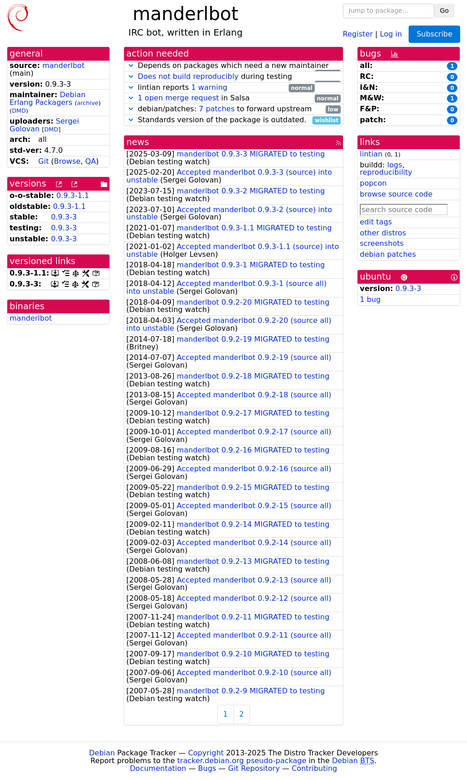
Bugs (207, 768)
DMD (19, 110)
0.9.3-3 (64, 217)
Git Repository (254, 768)
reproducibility (386, 172)
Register (358, 33)
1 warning (209, 87)
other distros (383, 233)
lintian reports (220, 88)
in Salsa (233, 98)
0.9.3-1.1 (73, 195)
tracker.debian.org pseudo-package (241, 760)
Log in (391, 33)
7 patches (217, 108)
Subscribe (434, 34)
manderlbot (63, 65)
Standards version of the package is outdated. (233, 120)
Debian (102, 753)
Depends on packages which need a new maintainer (233, 66)
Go (444, 10)
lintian (371, 154)
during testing (233, 77)
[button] (131, 65)
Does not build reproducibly (188, 76)
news (137, 142)
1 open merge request (178, 98)
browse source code (396, 194)
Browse (67, 161)
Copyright (205, 753)
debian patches (388, 254)
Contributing (314, 768)
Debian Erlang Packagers (48, 98)
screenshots (382, 243)
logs (394, 165)
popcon (373, 183)
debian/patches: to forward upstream (233, 109)
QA (90, 161)
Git (43, 161)
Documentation (158, 768)
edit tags (376, 222)
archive (88, 102)
